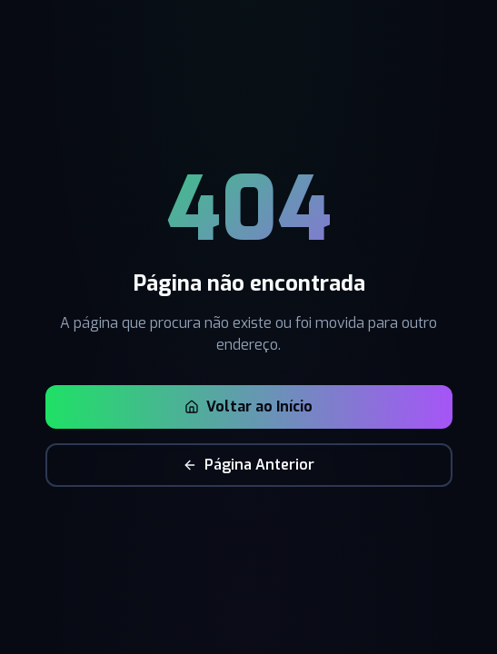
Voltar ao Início (248, 406)
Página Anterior (248, 464)
